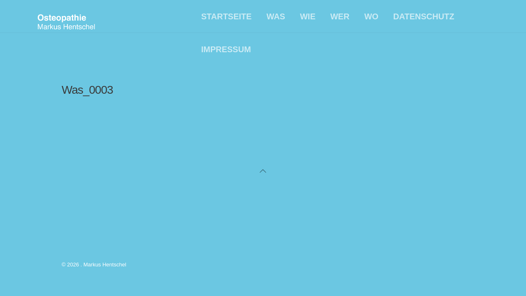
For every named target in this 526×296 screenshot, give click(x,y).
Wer (340, 16)
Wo (371, 16)
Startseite (226, 16)
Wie (308, 16)
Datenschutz (423, 16)
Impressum (226, 49)
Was (275, 16)
